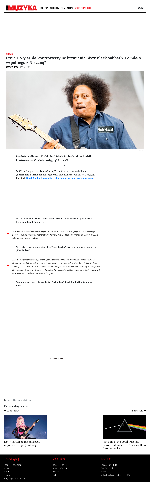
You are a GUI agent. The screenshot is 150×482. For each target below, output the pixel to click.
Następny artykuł (139, 410)
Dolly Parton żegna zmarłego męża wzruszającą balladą (22, 443)
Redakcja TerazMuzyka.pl (13, 464)
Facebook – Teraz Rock (60, 464)
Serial (70, 8)
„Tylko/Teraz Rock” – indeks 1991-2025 (115, 474)
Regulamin (7, 474)
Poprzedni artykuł (11, 410)
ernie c (20, 399)
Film (63, 8)
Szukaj (141, 8)
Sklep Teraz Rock (83, 8)
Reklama (7, 471)
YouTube (55, 471)
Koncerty (54, 8)
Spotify (54, 474)
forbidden (27, 399)
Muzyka (44, 8)
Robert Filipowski (13, 67)
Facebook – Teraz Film (60, 468)
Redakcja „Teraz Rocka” (109, 464)
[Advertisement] (75, 32)
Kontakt (6, 468)
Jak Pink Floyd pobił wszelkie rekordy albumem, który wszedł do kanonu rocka (124, 445)
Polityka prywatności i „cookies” (15, 478)
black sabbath (12, 399)
